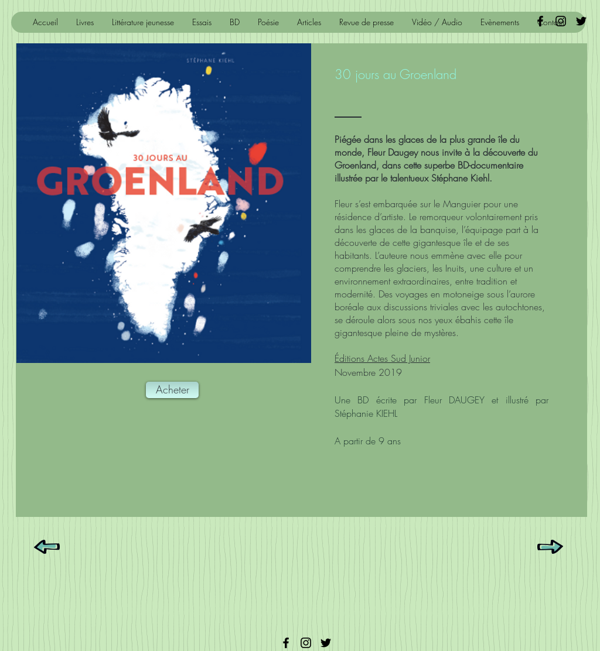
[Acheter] (172, 390)
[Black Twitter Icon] (581, 21)
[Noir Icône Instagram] (561, 21)
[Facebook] (286, 643)
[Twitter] (326, 643)
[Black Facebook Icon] (540, 21)
